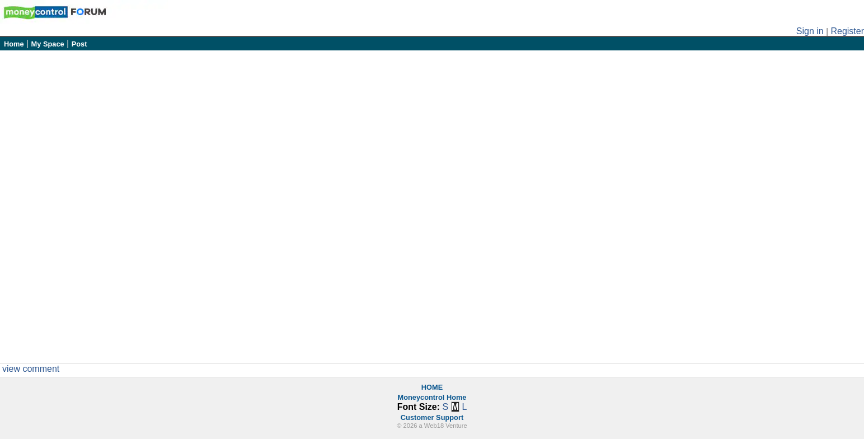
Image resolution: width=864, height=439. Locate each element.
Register (847, 31)
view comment (30, 368)
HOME (432, 387)
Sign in (810, 31)
